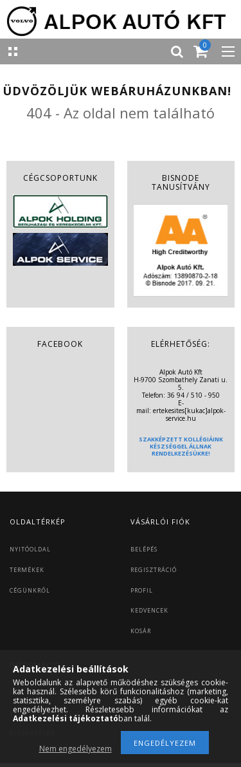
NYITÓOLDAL (30, 549)
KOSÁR (140, 631)
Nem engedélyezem (75, 748)
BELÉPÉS (143, 549)
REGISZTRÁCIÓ (153, 570)
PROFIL (141, 590)
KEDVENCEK (149, 610)
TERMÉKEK (27, 570)
